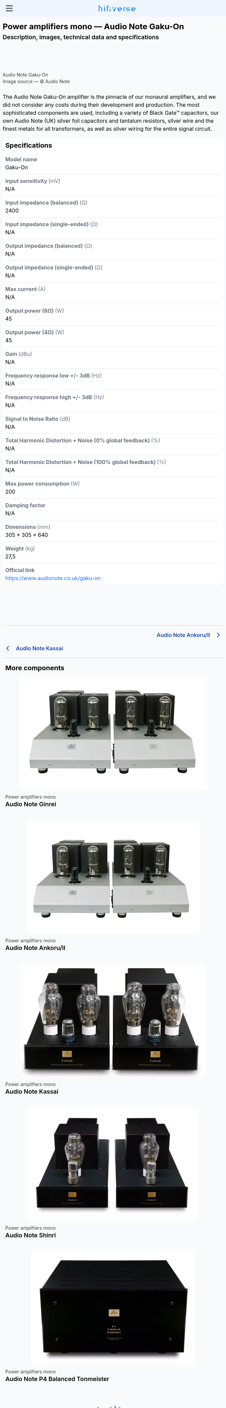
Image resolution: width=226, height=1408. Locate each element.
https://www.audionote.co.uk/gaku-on (53, 578)
